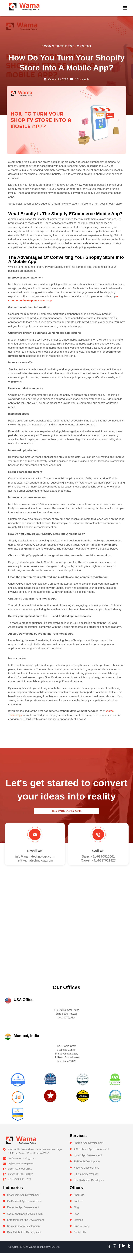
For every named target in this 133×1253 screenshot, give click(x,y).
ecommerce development (66, 46)
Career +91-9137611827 (98, 860)
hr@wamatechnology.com (34, 860)
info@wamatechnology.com (34, 856)
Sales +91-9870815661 (98, 856)
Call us (98, 851)
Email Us (34, 851)
